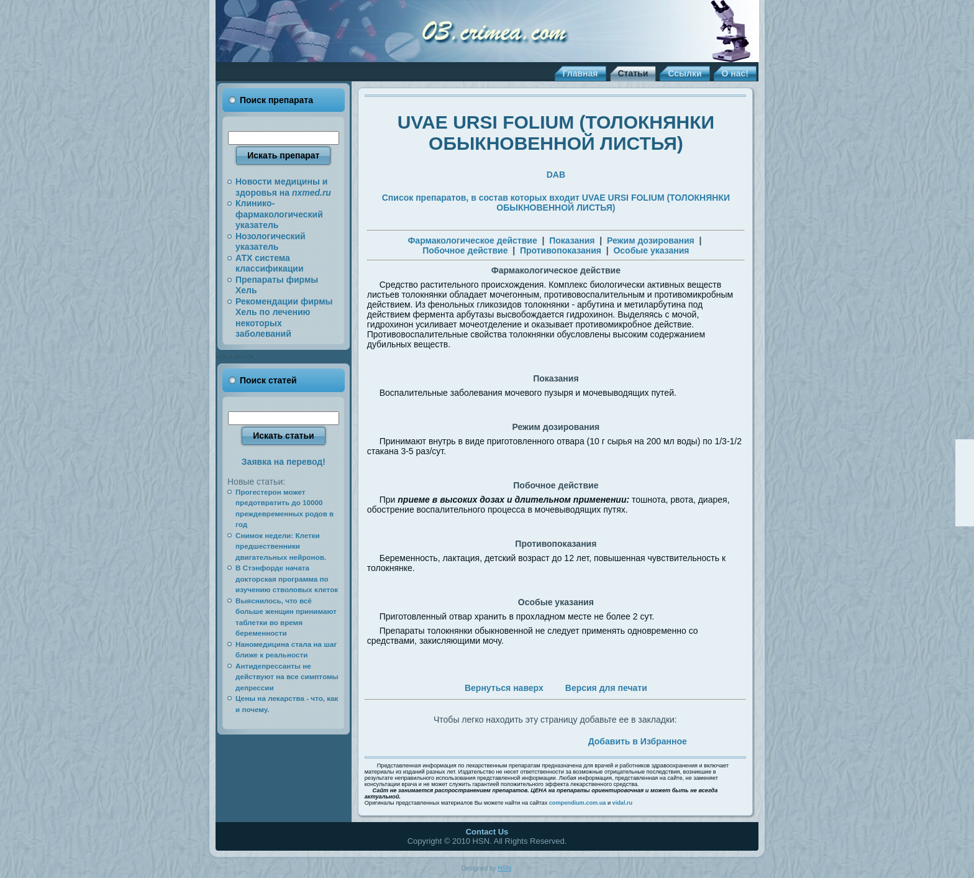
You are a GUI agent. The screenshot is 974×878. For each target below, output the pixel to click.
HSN (504, 868)
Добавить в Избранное (637, 741)
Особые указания (651, 250)
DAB (556, 175)
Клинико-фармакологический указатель (279, 214)
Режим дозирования (650, 240)
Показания (571, 240)
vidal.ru (622, 803)
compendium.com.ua (577, 803)
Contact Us (487, 831)
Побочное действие (464, 250)
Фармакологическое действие (472, 240)
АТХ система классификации (269, 263)
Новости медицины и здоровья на (283, 187)
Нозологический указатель (270, 241)
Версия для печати (606, 688)
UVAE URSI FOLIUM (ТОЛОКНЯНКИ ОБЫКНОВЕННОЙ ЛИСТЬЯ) (556, 132)
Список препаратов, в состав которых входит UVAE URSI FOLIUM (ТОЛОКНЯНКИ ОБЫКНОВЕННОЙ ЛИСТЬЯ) (556, 203)
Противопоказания (560, 250)
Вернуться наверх (504, 688)
